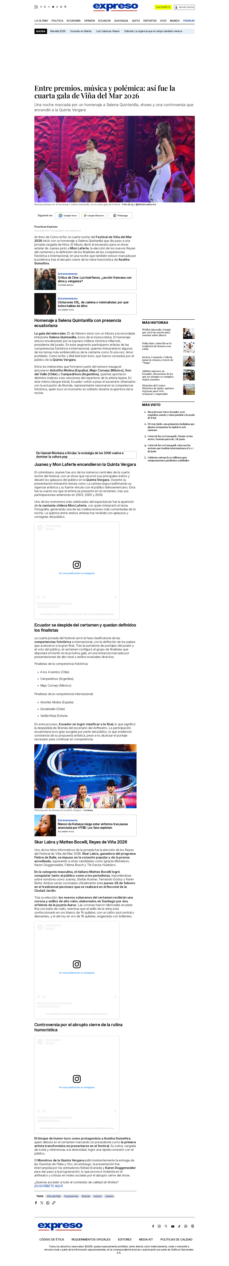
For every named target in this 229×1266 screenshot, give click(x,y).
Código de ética (51, 1239)
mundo (175, 20)
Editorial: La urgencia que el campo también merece (153, 31)
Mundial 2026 (58, 31)
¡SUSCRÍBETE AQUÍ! (48, 1186)
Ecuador (104, 20)
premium (189, 20)
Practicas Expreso (46, 226)
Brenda (86, 1196)
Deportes (150, 20)
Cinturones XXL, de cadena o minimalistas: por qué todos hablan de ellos (93, 304)
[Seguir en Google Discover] (94, 215)
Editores (125, 1239)
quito (136, 20)
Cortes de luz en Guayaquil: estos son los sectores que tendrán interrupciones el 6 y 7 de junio (171, 448)
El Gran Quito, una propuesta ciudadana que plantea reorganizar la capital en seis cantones (171, 426)
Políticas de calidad (176, 1239)
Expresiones (71, 1196)
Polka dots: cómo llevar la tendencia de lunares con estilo (156, 346)
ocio (163, 20)
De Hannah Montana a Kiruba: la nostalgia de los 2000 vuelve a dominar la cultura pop (80, 455)
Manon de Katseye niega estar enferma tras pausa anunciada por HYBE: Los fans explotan (93, 826)
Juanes (109, 1196)
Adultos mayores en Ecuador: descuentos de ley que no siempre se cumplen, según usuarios (158, 375)
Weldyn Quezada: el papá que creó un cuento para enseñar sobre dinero (156, 332)
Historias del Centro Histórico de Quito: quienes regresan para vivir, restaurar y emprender (158, 389)
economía (74, 20)
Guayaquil (121, 20)
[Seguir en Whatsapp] (120, 215)
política (57, 20)
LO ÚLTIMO (41, 20)
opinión (89, 20)
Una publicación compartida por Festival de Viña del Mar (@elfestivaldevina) (77, 614)
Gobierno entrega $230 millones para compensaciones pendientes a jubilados (168, 459)
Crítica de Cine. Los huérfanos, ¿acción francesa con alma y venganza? (95, 279)
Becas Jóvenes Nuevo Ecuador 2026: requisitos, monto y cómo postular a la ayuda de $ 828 (171, 414)
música (98, 1196)
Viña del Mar (54, 1196)
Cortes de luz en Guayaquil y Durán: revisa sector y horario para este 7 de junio (170, 437)
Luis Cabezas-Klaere (108, 31)
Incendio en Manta (80, 31)
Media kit (146, 1239)
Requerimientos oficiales (91, 1239)
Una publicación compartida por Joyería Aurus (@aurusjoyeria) (76, 1014)
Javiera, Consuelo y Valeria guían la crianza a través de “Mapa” (157, 359)
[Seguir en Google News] (67, 215)
